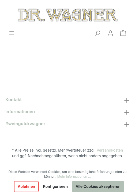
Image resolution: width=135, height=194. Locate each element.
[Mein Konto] (110, 33)
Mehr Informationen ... (74, 177)
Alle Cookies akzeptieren (98, 186)
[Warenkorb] (123, 33)
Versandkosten (110, 150)
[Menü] (11, 33)
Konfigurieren (55, 186)
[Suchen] (97, 33)
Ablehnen (26, 186)
